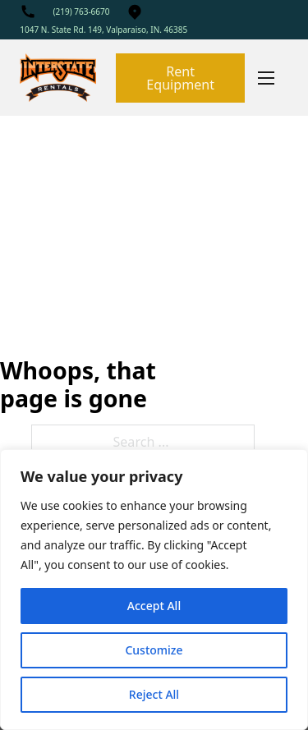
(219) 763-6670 (81, 11)
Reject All (154, 694)
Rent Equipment (180, 78)
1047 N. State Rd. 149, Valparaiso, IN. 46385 (103, 29)
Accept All (154, 605)
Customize (153, 650)
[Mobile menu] (266, 78)
